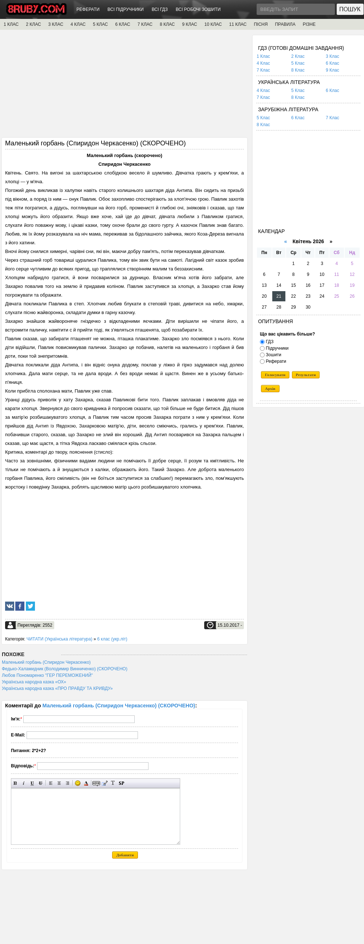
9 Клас (332, 70)
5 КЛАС (100, 24)
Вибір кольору (86, 783)
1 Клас (263, 56)
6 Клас (332, 63)
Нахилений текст (24, 783)
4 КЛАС (78, 24)
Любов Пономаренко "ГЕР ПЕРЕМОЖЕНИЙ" (47, 675)
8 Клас (298, 70)
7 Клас (263, 70)
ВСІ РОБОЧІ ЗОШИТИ (198, 9)
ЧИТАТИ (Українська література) (59, 639)
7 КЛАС (145, 24)
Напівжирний (15, 783)
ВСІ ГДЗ (160, 9)
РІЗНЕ (309, 24)
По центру (59, 783)
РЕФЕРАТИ (87, 9)
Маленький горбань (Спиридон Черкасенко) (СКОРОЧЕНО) (119, 705)
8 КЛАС (167, 24)
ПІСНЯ (261, 24)
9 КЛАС (189, 24)
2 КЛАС (33, 24)
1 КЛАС (11, 24)
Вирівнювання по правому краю (67, 783)
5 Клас (298, 63)
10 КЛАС (213, 24)
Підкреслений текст (32, 783)
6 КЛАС (122, 24)
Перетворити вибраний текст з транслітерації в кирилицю (113, 783)
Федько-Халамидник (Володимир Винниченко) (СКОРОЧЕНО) (64, 668)
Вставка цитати (104, 783)
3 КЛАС (55, 24)
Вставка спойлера (121, 783)
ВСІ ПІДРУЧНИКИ (125, 9)
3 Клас (332, 56)
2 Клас (298, 56)
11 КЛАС (237, 24)
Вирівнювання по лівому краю (51, 783)
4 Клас (263, 63)
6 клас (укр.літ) (112, 639)
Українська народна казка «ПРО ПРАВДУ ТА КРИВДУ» (57, 688)
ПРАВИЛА (285, 24)
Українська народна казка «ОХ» (34, 681)
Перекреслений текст (40, 783)
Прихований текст (96, 783)
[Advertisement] (124, 86)
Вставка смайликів (78, 783)
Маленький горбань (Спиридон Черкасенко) (46, 662)
